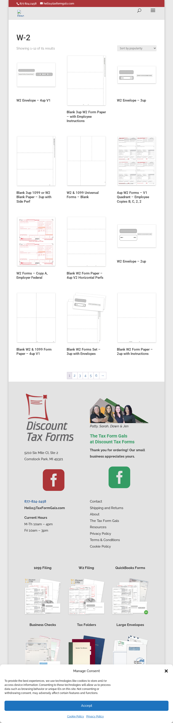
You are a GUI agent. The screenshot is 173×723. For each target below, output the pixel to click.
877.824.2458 (28, 3)
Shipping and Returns (106, 508)
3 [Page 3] (80, 376)
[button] (166, 671)
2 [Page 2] (74, 376)
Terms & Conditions (105, 540)
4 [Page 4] (85, 376)
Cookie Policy (75, 716)
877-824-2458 (35, 501)
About (94, 514)
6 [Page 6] (96, 376)
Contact (96, 501)
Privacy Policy (95, 716)
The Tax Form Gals (104, 521)
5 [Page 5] (91, 376)
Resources (98, 527)
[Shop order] (137, 48)
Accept (86, 706)
